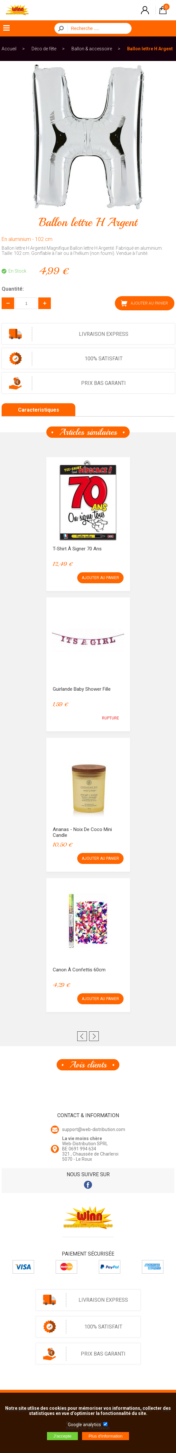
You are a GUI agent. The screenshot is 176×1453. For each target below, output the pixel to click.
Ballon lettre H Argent (150, 48)
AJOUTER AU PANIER (144, 303)
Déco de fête (44, 48)
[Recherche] (98, 28)
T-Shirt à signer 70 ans (77, 549)
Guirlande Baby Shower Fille (82, 689)
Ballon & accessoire (91, 48)
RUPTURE (110, 718)
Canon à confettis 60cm (79, 970)
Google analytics (84, 1424)
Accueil (9, 48)
